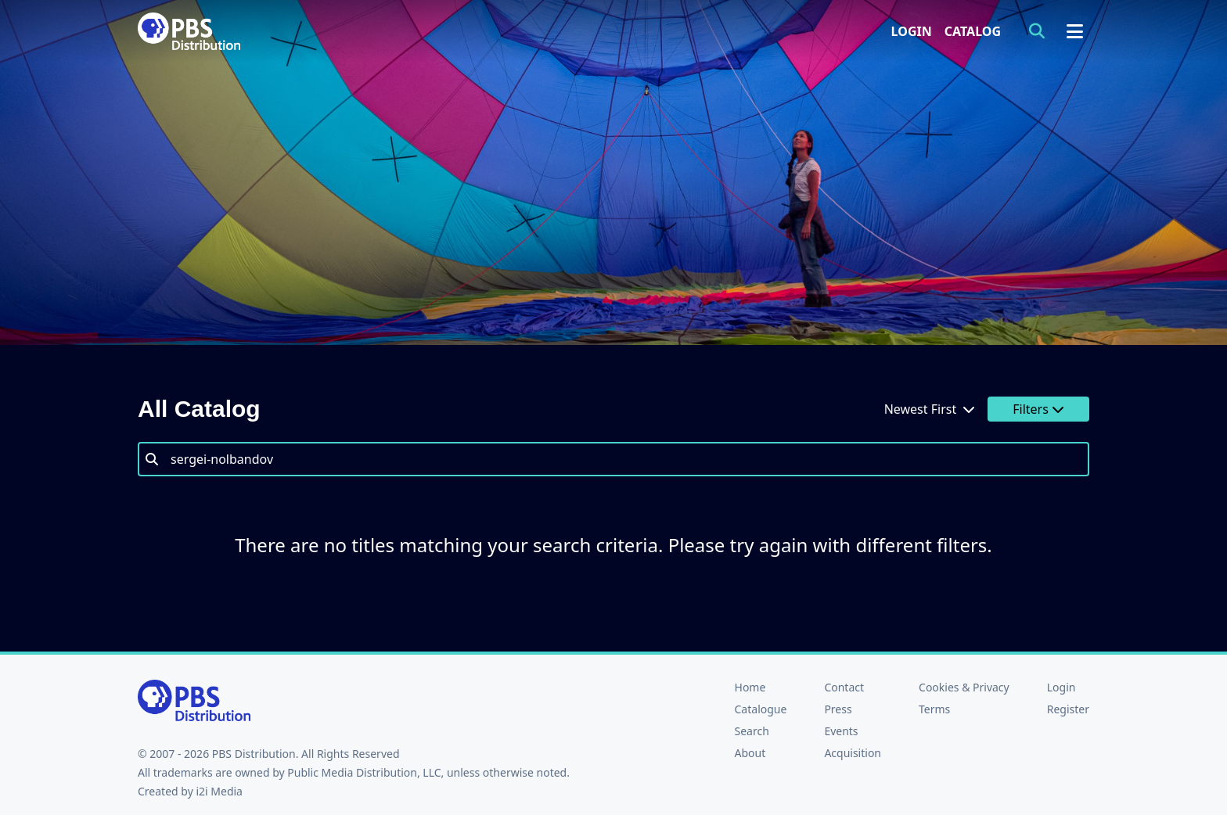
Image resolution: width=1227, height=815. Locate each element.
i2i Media (219, 791)
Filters (1038, 409)
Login (911, 31)
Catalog (973, 31)
